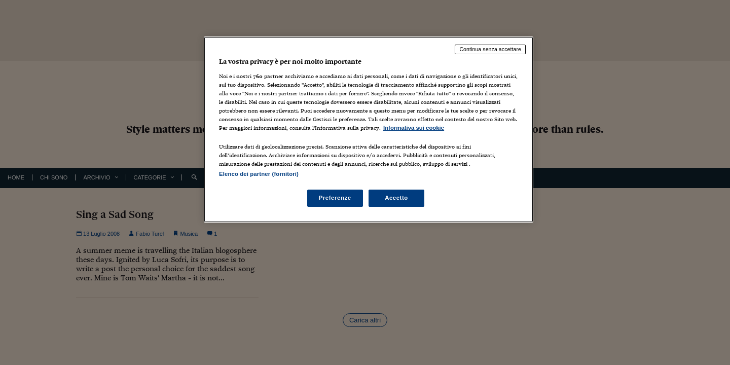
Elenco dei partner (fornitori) (259, 174)
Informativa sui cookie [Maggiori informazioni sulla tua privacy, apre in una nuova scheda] (413, 128)
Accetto (396, 198)
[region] (368, 129)
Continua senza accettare (490, 49)
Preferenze (335, 198)
